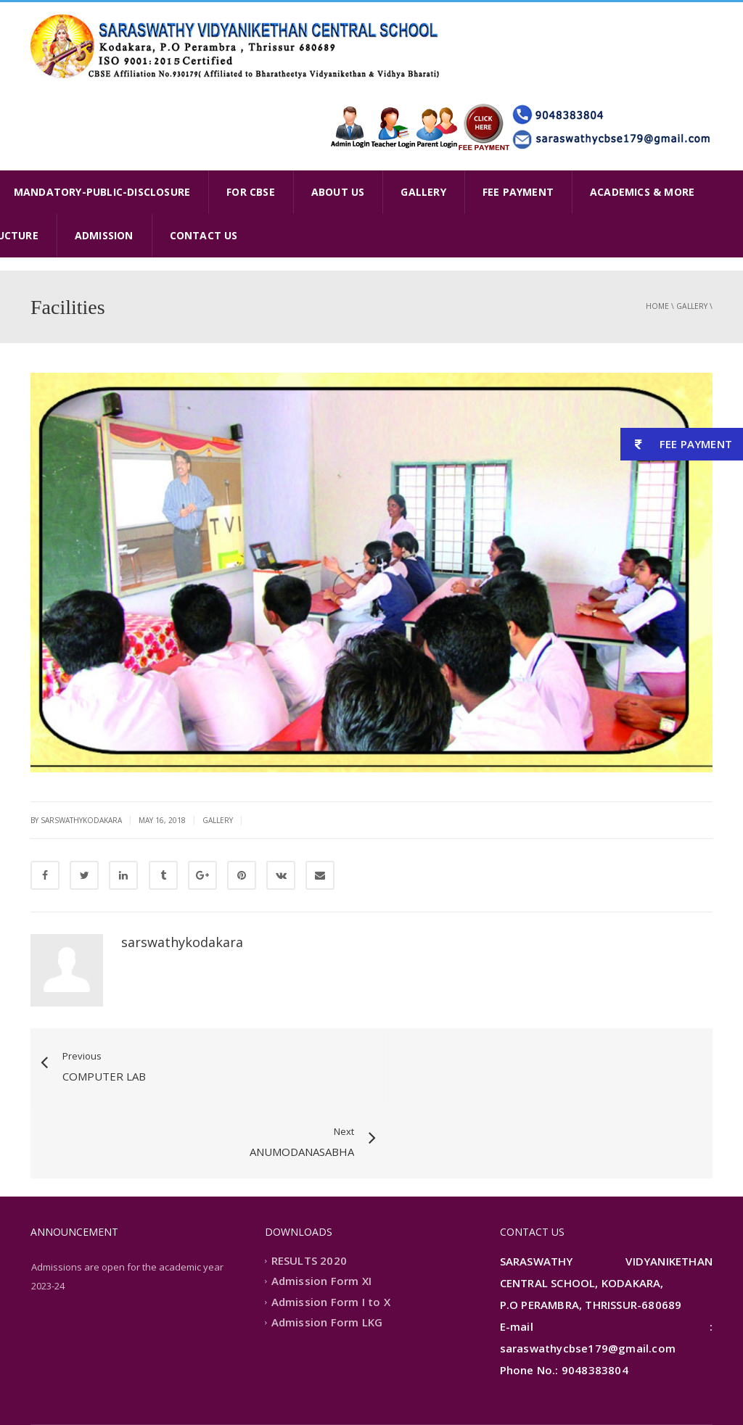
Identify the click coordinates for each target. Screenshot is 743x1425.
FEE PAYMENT (518, 192)
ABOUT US (338, 192)
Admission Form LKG (327, 1248)
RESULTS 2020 (309, 1185)
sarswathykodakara (182, 942)
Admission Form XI (321, 1206)
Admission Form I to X (330, 1227)
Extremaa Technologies (159, 1390)
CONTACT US (204, 235)
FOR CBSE (250, 192)
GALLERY (423, 192)
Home (657, 306)
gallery (691, 306)
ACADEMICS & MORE (642, 192)
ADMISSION (104, 235)
